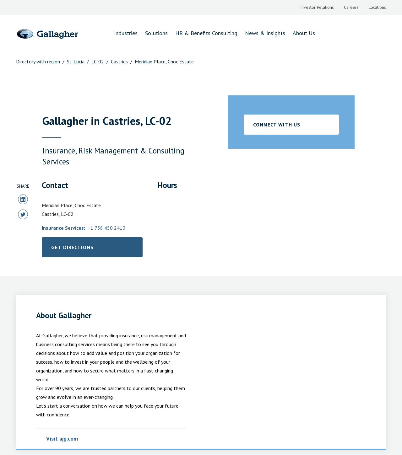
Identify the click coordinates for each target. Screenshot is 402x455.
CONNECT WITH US (279, 124)
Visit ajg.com (63, 439)
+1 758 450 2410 (113, 227)
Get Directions (87, 249)
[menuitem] (313, 7)
